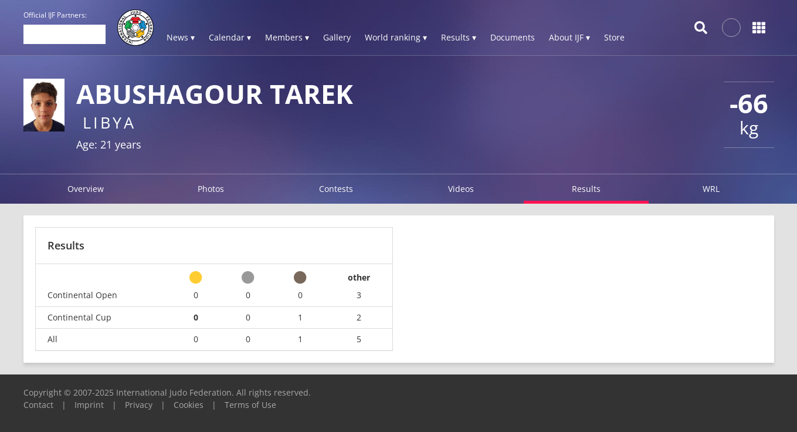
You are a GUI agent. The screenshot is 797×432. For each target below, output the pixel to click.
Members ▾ (287, 37)
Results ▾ (458, 37)
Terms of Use (250, 404)
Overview (85, 188)
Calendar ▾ (230, 37)
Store (614, 37)
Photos (211, 188)
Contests (336, 188)
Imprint (89, 404)
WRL (711, 188)
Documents (512, 37)
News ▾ (181, 37)
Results (586, 188)
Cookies (189, 404)
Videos (461, 188)
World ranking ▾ (396, 37)
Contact (38, 404)
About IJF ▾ (569, 37)
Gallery (337, 37)
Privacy (138, 404)
